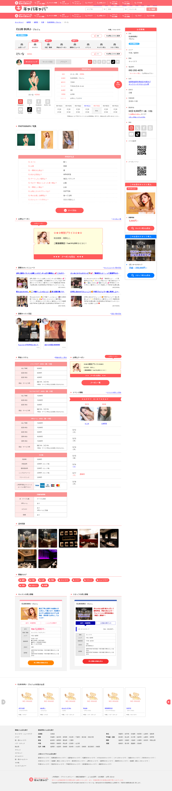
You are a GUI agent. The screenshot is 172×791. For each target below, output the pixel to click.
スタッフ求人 (114, 47)
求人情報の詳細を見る (41, 663)
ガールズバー (19, 756)
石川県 (133, 737)
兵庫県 (139, 740)
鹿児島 (124, 5)
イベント (88, 47)
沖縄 (112, 5)
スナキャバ (18, 753)
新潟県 (120, 737)
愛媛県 (133, 743)
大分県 (77, 746)
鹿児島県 (91, 746)
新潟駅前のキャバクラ (89, 764)
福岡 (106, 5)
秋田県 (139, 734)
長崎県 (65, 746)
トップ (31, 62)
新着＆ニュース (75, 47)
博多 (52, 580)
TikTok (113, 62)
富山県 (127, 737)
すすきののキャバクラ (104, 758)
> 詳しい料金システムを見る (137, 117)
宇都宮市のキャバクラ (73, 764)
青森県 (120, 734)
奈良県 (146, 740)
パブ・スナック (20, 743)
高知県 (139, 743)
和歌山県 (153, 740)
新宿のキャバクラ (43, 758)
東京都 (84, 737)
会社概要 (101, 777)
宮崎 (136, 5)
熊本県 (71, 746)
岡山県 (65, 743)
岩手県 (127, 734)
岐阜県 (52, 740)
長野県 (152, 737)
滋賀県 (120, 740)
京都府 (127, 740)
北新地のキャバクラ (74, 758)
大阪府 (133, 740)
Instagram (90, 62)
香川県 (127, 743)
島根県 (59, 743)
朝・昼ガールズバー (21, 759)
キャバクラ (64, 580)
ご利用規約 (55, 777)
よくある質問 (92, 777)
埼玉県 (71, 737)
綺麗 (45, 585)
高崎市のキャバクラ (121, 761)
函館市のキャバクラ (105, 764)
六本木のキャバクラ (148, 758)
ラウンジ (89, 580)
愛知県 (65, 740)
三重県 (71, 740)
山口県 (77, 743)
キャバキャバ (19, 22)
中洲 (42, 22)
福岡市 (36, 22)
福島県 (152, 734)
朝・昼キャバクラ (20, 740)
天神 (23, 585)
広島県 (71, 743)
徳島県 (120, 743)
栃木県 (59, 737)
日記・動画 (48, 47)
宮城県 (133, 734)
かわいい (34, 585)
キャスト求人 (101, 47)
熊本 (118, 5)
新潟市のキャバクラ (78, 761)
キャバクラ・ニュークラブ (23, 734)
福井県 (139, 737)
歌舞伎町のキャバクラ (58, 758)
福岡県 (29, 22)
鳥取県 (52, 743)
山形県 (146, 734)
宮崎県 (84, 746)
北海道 (52, 734)
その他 (155, 5)
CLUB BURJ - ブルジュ (54, 22)
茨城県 (52, 737)
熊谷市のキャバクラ (57, 764)
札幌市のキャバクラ (88, 758)
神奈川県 (91, 737)
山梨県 (146, 737)
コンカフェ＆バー (20, 766)
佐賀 (148, 5)
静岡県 (59, 740)
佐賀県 (59, 746)
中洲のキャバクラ (43, 764)
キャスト (35, 47)
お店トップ (21, 47)
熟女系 (17, 746)
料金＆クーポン (62, 47)
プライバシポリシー (67, 777)
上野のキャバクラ (92, 761)
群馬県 (65, 737)
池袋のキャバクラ (134, 758)
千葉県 (77, 737)
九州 (42, 580)
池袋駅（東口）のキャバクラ (60, 761)
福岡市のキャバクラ (106, 761)
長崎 (131, 5)
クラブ (77, 580)
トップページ (97, 5)
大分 (142, 5)
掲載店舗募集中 (81, 777)
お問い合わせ (110, 777)
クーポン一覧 (95, 383)
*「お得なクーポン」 (135, 114)
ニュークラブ (103, 580)
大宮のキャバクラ (43, 761)
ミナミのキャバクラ (119, 758)
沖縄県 (98, 746)
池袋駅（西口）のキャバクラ (139, 761)
